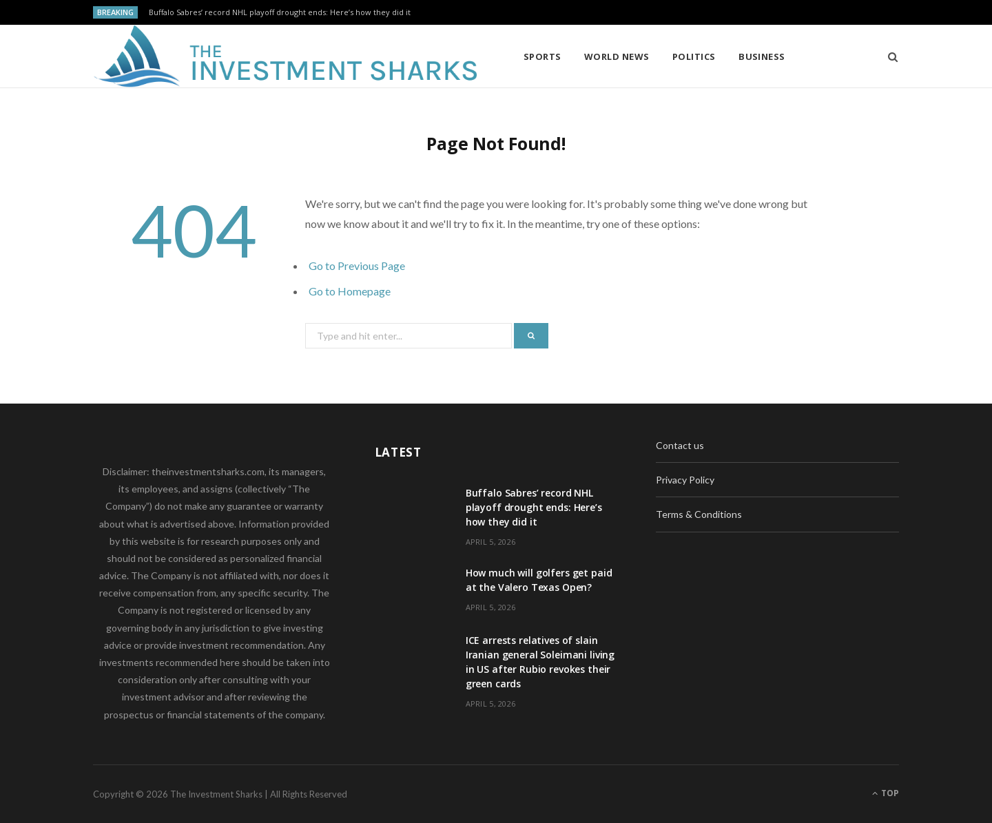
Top (885, 793)
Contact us (680, 445)
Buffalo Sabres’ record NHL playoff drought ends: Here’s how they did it (280, 12)
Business (761, 56)
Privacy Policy (685, 480)
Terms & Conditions (699, 514)
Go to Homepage (350, 291)
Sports (542, 56)
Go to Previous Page (357, 265)
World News (617, 56)
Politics (694, 56)
